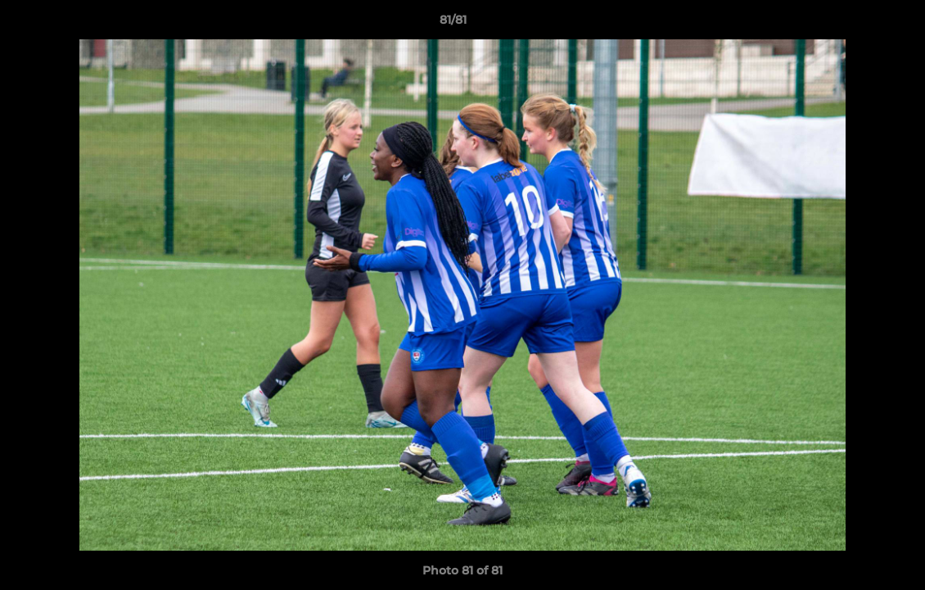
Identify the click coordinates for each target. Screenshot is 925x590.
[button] (856, 23)
